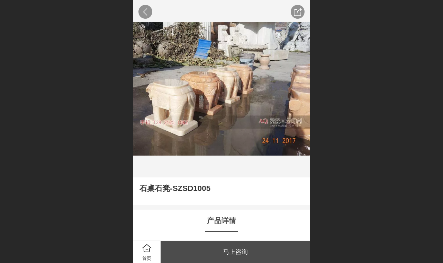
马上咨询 (235, 251)
